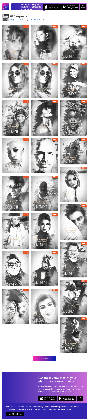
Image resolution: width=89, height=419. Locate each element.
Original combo (17, 19)
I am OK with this (15, 414)
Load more (44, 358)
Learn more (66, 409)
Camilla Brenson (36, 19)
